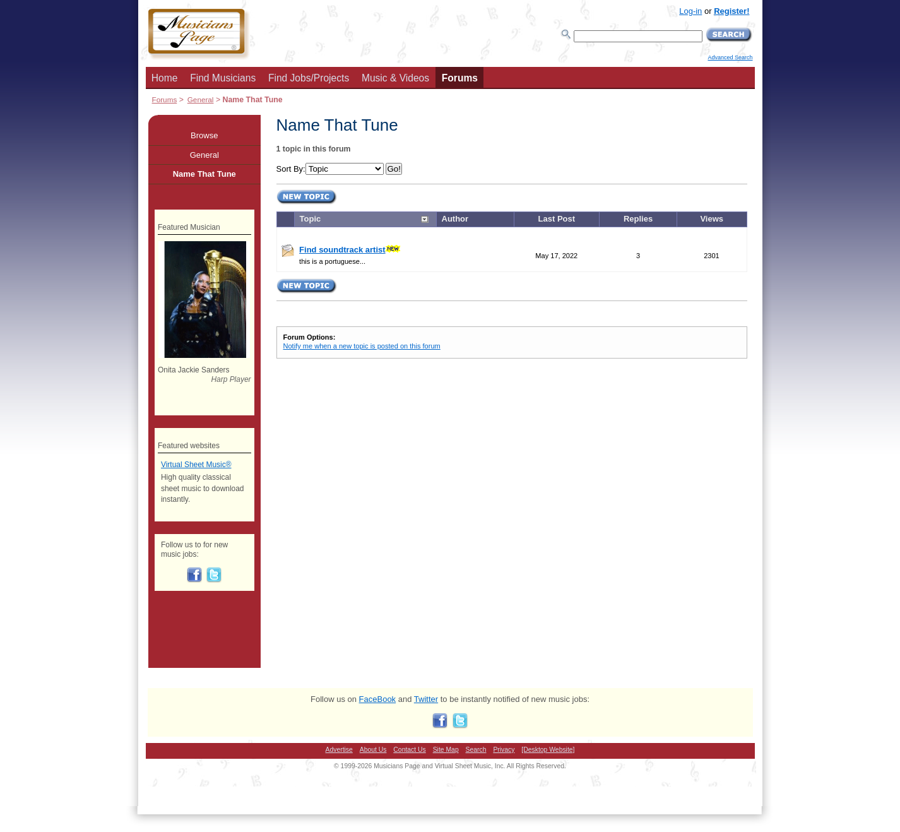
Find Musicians (223, 78)
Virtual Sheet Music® (196, 464)
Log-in (690, 11)
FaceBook (377, 699)
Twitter (426, 699)
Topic (310, 218)
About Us (373, 749)
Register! (731, 11)
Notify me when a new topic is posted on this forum (362, 346)
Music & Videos (395, 78)
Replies (638, 218)
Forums (460, 78)
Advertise (339, 749)
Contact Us (409, 749)
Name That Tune (204, 174)
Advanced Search (730, 57)
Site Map (446, 749)
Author (455, 218)
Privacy (503, 749)
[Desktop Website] (547, 749)
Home (164, 78)
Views (711, 218)
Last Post (557, 218)
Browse (204, 135)
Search (476, 749)
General (200, 99)
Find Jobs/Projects (308, 78)
